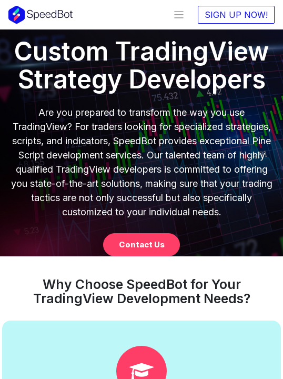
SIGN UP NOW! (236, 14)
